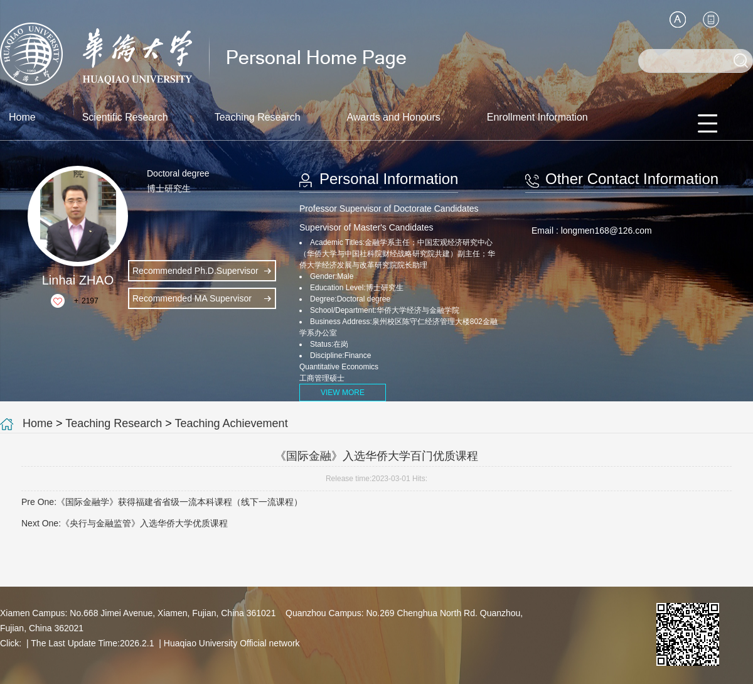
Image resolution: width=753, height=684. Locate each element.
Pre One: (161, 502)
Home (22, 117)
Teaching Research (258, 117)
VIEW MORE (343, 392)
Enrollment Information (537, 117)
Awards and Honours (394, 117)
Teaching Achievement (231, 423)
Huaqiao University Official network (232, 643)
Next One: (124, 523)
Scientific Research (125, 117)
